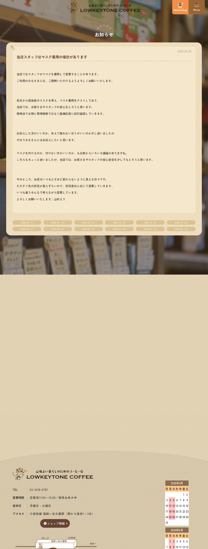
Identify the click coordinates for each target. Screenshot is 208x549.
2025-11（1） (150, 222)
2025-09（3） (27, 229)
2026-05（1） (27, 222)
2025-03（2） (151, 229)
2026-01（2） (89, 222)
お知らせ (104, 34)
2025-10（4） (182, 222)
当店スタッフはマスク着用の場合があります (52, 56)
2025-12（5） (120, 222)
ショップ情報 (54, 523)
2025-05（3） (89, 229)
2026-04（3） (58, 222)
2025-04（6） (120, 229)
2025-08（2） (58, 229)
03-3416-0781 (39, 490)
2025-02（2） (182, 229)
